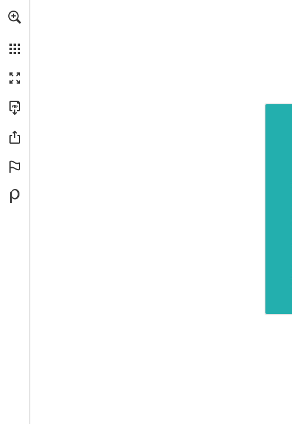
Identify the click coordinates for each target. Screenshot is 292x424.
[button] (14, 17)
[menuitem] (14, 32)
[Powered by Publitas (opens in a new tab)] (14, 196)
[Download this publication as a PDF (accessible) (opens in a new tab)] (14, 107)
